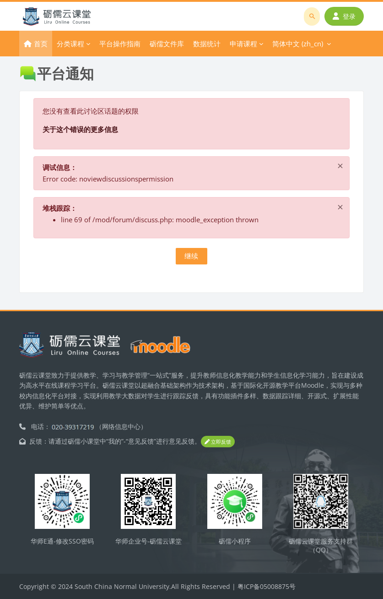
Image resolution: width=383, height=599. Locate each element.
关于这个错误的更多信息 (80, 129)
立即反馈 (218, 441)
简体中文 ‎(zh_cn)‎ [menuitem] (297, 43)
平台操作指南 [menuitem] (119, 43)
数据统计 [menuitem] (207, 43)
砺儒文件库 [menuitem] (167, 43)
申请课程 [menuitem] (243, 43)
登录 (344, 16)
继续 (191, 255)
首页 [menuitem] (41, 43)
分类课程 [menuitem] (70, 43)
